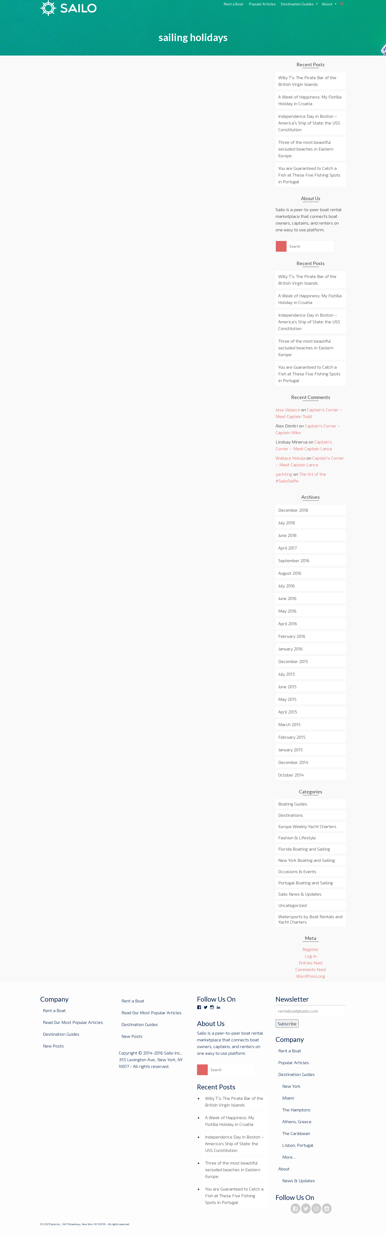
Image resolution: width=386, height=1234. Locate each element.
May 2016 (287, 610)
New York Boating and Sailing (306, 860)
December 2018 (293, 509)
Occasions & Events (297, 871)
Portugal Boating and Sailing (305, 882)
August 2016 (289, 573)
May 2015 (287, 699)
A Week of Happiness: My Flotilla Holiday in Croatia (310, 100)
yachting (284, 474)
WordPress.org (310, 976)
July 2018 (286, 522)
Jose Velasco (288, 409)
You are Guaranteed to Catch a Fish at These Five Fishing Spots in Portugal (309, 175)
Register (310, 949)
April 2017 (287, 547)
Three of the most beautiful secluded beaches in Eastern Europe (305, 149)
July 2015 (286, 673)
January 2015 (290, 749)
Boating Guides (292, 803)
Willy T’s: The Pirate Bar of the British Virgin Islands (307, 81)
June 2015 (287, 686)
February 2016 (291, 636)
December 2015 (293, 661)
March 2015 (289, 724)
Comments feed (310, 969)
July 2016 (286, 585)
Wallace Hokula (290, 457)
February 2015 (291, 736)
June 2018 (287, 535)
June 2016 (287, 598)
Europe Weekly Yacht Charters (307, 826)
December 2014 (293, 762)
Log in (311, 955)
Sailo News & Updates (299, 893)
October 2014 (291, 774)
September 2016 (293, 560)
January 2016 (290, 648)
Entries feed (310, 962)
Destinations (290, 815)
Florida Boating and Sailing (304, 848)
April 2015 (287, 711)
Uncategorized (292, 905)
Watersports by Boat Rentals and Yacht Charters (310, 919)
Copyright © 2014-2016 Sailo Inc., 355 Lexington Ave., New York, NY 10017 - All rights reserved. (151, 1059)
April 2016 (287, 623)
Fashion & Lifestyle (297, 837)
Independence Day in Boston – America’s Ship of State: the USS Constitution (309, 122)
